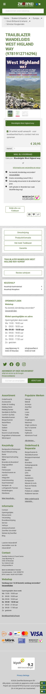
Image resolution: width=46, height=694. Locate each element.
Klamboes (5, 493)
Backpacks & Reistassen (11, 449)
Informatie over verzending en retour (26, 168)
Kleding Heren (7, 407)
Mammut (28, 422)
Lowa (27, 412)
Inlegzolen (6, 478)
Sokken (4, 428)
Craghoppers (30, 420)
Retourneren (6, 515)
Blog (3, 536)
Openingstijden (7, 512)
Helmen (28, 475)
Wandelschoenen (8, 417)
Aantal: (9, 149)
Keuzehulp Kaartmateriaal (13, 286)
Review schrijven (23, 273)
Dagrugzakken (7, 465)
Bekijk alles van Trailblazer (15, 209)
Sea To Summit (30, 428)
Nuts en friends (30, 486)
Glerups (28, 399)
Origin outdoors (31, 425)
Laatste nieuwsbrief (9, 543)
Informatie (7, 506)
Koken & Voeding (8, 404)
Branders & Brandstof (10, 462)
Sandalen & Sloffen (9, 412)
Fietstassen (6, 470)
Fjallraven (28, 433)
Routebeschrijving (8, 520)
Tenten (4, 430)
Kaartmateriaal (7, 483)
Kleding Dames (7, 410)
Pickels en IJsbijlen (32, 491)
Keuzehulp (7, 445)
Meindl (27, 402)
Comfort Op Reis (8, 415)
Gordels (28, 470)
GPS (26, 473)
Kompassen (29, 481)
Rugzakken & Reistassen (11, 435)
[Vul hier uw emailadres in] (15, 380)
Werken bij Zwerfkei (9, 533)
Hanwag (28, 430)
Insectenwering (7, 480)
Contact (5, 510)
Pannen (28, 488)
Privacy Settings (23, 675)
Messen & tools (30, 483)
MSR (26, 410)
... (28, 18)
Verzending (6, 518)
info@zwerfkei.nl (31, 348)
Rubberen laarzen (31, 494)
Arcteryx (28, 404)
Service (4, 523)
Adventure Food (31, 435)
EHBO (4, 467)
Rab (26, 417)
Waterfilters (6, 422)
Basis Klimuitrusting (9, 452)
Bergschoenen (7, 420)
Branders (28, 462)
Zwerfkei (28, 407)
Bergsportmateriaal (32, 457)
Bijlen (4, 460)
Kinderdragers (7, 491)
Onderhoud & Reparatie (32, 447)
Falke (27, 415)
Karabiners (29, 478)
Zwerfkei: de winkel (9, 531)
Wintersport (6, 438)
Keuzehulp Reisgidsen (11, 289)
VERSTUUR (36, 380)
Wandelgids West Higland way (20, 122)
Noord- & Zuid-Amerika (10, 433)
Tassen (4, 425)
